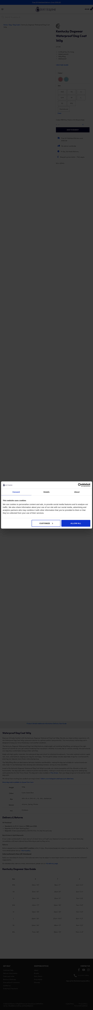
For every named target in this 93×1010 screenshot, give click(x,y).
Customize (46, 523)
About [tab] (77, 492)
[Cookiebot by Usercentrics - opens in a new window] (79, 485)
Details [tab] (47, 492)
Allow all (76, 523)
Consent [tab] (16, 492)
